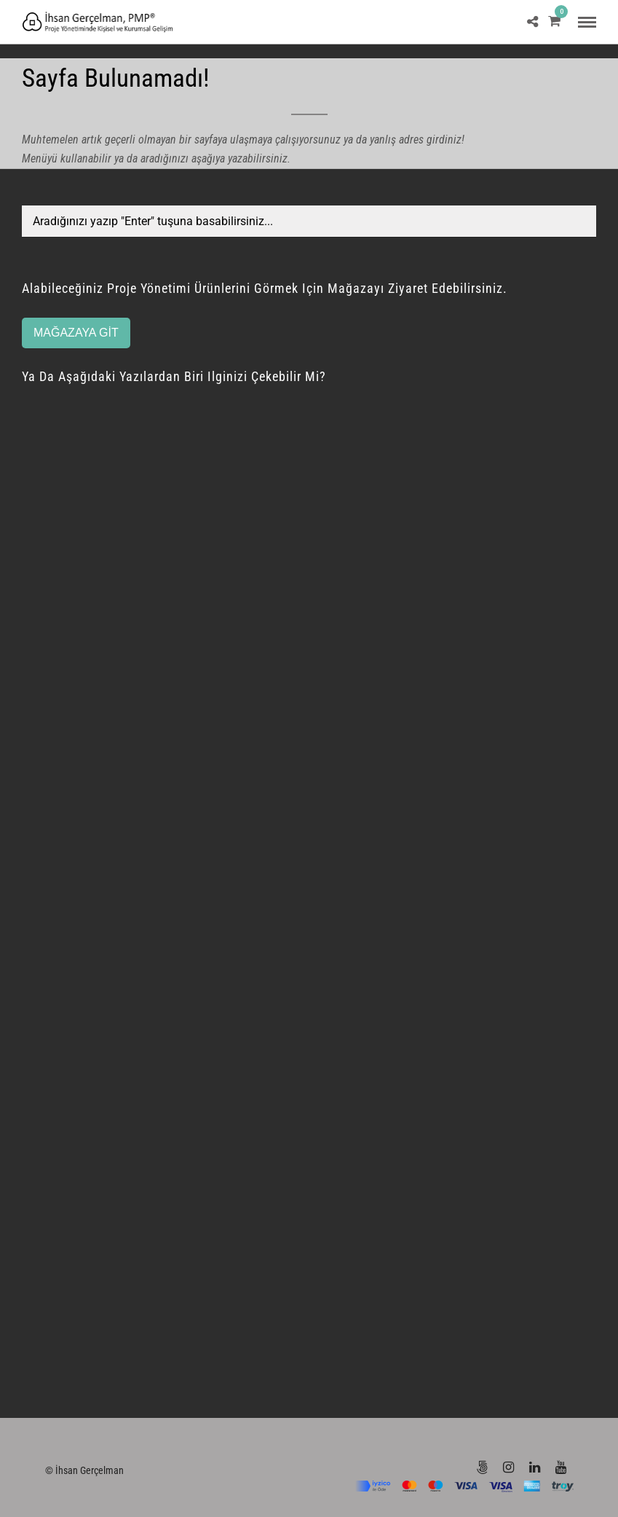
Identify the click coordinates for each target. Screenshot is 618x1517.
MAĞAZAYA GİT (76, 332)
